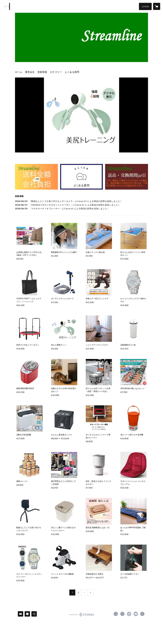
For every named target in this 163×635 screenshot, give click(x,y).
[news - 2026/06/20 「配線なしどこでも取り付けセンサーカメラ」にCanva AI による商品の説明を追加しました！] (81, 201)
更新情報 (42, 72)
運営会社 (30, 72)
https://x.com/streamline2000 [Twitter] (122, 614)
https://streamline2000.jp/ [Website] (142, 614)
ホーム (18, 72)
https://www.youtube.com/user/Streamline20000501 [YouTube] (136, 614)
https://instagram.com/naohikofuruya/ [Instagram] (129, 614)
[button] (145, 6)
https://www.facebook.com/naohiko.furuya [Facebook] (116, 614)
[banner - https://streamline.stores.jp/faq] (81, 177)
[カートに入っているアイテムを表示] (156, 6)
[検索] (6, 6)
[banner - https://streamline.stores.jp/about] (36, 177)
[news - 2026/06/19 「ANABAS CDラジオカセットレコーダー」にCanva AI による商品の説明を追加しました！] (81, 204)
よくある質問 (72, 72)
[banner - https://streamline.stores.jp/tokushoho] (126, 177)
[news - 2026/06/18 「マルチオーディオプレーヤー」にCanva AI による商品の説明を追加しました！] (81, 208)
